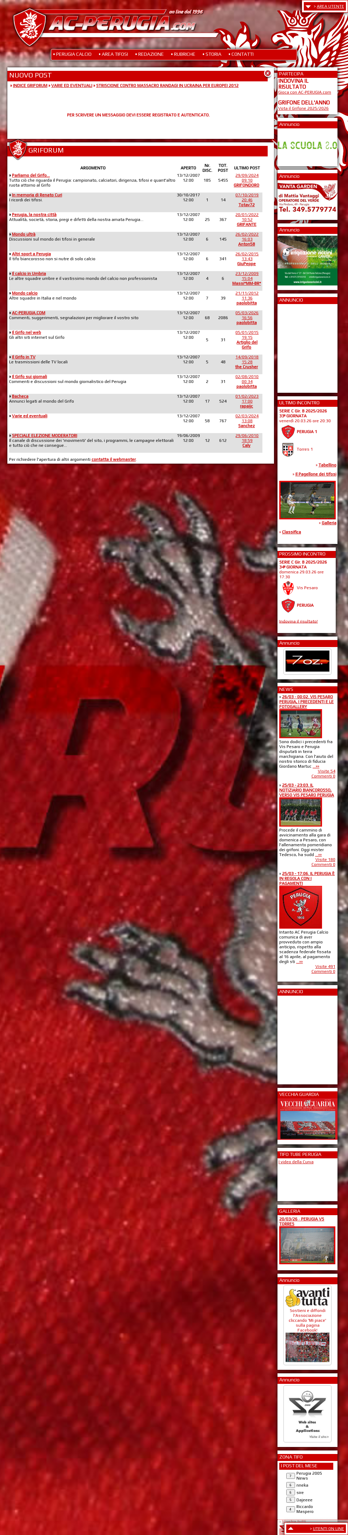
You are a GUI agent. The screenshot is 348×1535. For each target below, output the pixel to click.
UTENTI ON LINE (328, 1528)
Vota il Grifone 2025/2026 (303, 108)
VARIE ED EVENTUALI (71, 85)
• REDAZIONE (149, 54)
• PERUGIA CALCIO (72, 54)
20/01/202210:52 (247, 219)
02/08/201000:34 (247, 381)
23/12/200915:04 (246, 278)
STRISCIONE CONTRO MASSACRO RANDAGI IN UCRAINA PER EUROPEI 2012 (167, 85)
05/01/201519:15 (247, 340)
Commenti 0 (323, 776)
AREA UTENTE (330, 6)
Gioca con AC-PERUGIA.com (304, 92)
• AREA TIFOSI (113, 54)
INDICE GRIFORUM (30, 85)
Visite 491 (325, 966)
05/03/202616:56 (247, 317)
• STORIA (211, 54)
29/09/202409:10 (246, 180)
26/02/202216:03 (247, 239)
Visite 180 (325, 859)
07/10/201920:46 (247, 200)
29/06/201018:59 (247, 440)
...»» (316, 766)
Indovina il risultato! (298, 621)
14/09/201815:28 (247, 362)
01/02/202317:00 (247, 401)
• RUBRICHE (183, 54)
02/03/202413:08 (247, 420)
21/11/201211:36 (247, 298)
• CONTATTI (241, 54)
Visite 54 (326, 771)
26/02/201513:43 (247, 258)
